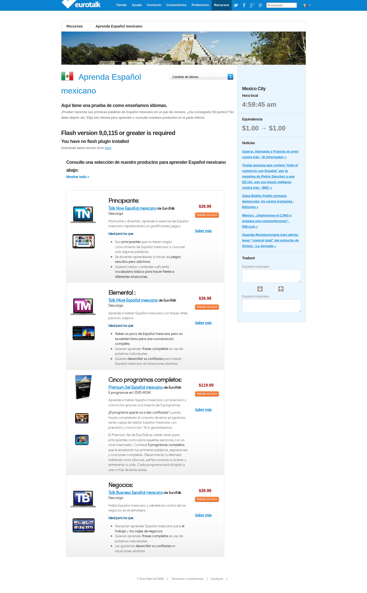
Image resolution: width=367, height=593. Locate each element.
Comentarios (176, 5)
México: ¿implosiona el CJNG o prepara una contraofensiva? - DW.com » (267, 220)
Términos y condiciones (188, 578)
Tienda (121, 5)
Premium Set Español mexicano (135, 387)
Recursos (221, 5)
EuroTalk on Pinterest (260, 5)
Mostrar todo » (77, 177)
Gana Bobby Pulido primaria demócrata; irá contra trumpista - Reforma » (268, 201)
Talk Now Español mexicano (132, 208)
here (108, 148)
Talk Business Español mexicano (135, 492)
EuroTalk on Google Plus (252, 5)
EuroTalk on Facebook (244, 5)
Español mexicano (255, 266)
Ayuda (137, 5)
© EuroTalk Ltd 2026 (150, 578)
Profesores (200, 5)
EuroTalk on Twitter (236, 5)
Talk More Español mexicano (133, 300)
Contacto (154, 5)
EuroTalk (81, 5)
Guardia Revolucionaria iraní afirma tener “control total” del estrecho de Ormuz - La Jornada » (270, 240)
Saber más (203, 231)
